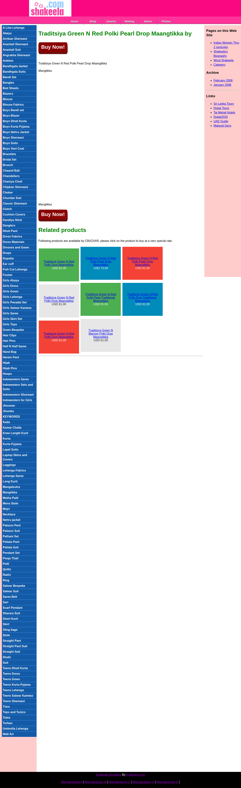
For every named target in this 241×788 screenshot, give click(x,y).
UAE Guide (221, 121)
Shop (93, 21)
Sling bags (10, 629)
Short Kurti (10, 618)
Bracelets (9, 154)
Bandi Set (9, 77)
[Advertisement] (138, 8)
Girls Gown (10, 291)
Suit (5, 662)
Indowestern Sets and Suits (18, 387)
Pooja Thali (10, 558)
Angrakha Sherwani (16, 55)
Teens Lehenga (13, 690)
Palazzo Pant (12, 525)
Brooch (8, 165)
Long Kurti (10, 481)
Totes (6, 717)
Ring (6, 580)
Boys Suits (10, 143)
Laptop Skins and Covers (15, 457)
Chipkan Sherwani (15, 187)
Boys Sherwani (13, 137)
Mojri (6, 508)
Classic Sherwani (15, 203)
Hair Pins (9, 340)
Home (75, 21)
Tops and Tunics (14, 712)
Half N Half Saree (14, 346)
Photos (166, 21)
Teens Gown (11, 679)
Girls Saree (10, 313)
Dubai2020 (221, 116)
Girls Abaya (11, 280)
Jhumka (8, 411)
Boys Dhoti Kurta (15, 121)
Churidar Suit (12, 198)
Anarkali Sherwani (15, 44)
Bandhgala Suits (14, 71)
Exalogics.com (135, 774)
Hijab (6, 362)
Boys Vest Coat (13, 148)
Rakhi (7, 574)
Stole (6, 635)
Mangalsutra (11, 486)
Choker (8, 192)
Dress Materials (13, 242)
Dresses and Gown (16, 247)
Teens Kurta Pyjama (17, 684)
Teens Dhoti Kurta (15, 668)
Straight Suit (11, 651)
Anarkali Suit (12, 49)
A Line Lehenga (14, 27)
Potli (6, 563)
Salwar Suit (10, 591)
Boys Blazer (11, 115)
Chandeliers (11, 176)
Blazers (8, 93)
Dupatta (8, 258)
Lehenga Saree (13, 475)
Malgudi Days (222, 125)
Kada (6, 422)
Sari (5, 602)
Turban (7, 723)
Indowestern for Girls (17, 400)
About (148, 21)
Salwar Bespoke (14, 585)
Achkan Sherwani (15, 38)
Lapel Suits (10, 449)
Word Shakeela (223, 60)
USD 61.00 (59, 265)
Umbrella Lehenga (15, 728)
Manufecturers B (95, 782)
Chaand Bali (11, 170)
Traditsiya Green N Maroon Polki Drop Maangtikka (101, 334)
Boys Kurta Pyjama (16, 126)
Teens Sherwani (14, 701)
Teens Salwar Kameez (18, 695)
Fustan (7, 274)
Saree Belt (10, 596)
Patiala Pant (11, 541)
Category (219, 64)
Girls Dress (10, 285)
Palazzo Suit (11, 530)
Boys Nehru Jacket (16, 132)
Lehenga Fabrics (14, 470)
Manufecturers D (143, 782)
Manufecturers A (72, 782)
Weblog (129, 21)
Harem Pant (11, 357)
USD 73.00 (100, 263)
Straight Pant (12, 640)
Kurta (6, 438)
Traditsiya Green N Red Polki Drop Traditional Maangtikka (142, 297)
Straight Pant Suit (15, 646)
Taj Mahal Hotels (224, 112)
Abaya (7, 33)
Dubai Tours (221, 108)
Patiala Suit (10, 547)
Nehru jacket (11, 519)
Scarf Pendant (13, 607)
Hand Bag (9, 351)
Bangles (8, 82)
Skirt (6, 624)
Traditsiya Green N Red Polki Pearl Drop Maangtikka (100, 261)
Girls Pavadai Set (15, 302)
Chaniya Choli (12, 181)
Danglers (9, 225)
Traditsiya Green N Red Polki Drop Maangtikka (59, 263)
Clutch (7, 209)
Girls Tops (10, 324)
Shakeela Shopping (108, 774)
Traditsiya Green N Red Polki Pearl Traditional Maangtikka (100, 297)
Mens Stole (10, 503)
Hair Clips (9, 335)
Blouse (7, 99)
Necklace (9, 514)
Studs (7, 657)
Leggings (9, 465)
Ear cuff (8, 263)
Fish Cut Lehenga (15, 269)
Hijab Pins (10, 368)
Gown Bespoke (13, 329)
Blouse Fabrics (13, 104)
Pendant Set (11, 552)
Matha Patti (10, 497)
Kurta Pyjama (12, 444)
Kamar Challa (12, 427)
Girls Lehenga (12, 296)
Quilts (7, 569)
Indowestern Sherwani (18, 394)
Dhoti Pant (10, 231)
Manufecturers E (167, 782)
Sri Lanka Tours (224, 103)
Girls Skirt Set (12, 318)
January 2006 (222, 84)
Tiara (6, 706)
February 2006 (223, 80)
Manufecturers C (119, 782)
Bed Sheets (11, 88)
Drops (7, 252)
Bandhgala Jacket (15, 66)
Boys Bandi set (13, 110)
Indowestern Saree (16, 379)
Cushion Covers (14, 214)
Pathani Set (11, 536)
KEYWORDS (11, 416)
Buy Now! (53, 47)
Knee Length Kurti (15, 433)
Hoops (7, 373)
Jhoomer (9, 405)
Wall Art (8, 734)
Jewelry (111, 21)
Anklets (8, 60)
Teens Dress (11, 673)
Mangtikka (10, 492)
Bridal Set (9, 159)
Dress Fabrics (12, 236)
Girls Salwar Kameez (17, 307)
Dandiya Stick (12, 220)
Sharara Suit (11, 613)
